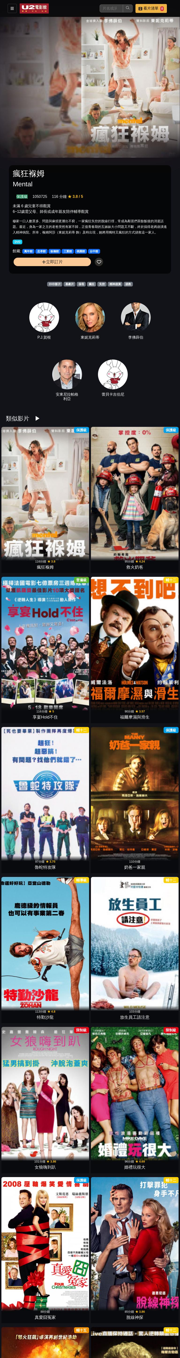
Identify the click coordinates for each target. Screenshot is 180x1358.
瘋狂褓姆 (26, 488)
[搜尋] (111, 8)
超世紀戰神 (111, 1269)
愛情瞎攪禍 (26, 772)
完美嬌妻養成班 (68, 772)
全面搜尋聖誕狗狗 (26, 1269)
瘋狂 (91, 284)
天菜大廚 (154, 1056)
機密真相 (154, 1198)
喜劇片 (69, 284)
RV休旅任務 (68, 1340)
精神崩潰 (115, 284)
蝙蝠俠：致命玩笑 (69, 1056)
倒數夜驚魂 (68, 1198)
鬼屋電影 (154, 1127)
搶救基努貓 (26, 1056)
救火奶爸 (68, 488)
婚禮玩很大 (68, 630)
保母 (81, 284)
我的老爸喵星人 (154, 985)
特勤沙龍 (111, 559)
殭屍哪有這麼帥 (111, 1198)
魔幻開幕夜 (154, 914)
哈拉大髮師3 (111, 1056)
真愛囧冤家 (111, 630)
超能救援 (68, 843)
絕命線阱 (68, 701)
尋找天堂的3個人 (111, 914)
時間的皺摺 (68, 914)
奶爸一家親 (68, 559)
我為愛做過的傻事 (154, 843)
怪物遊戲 (26, 1127)
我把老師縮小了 (26, 985)
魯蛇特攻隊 (26, 559)
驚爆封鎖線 (26, 701)
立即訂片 (52, 261)
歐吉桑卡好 (111, 1340)
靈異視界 (26, 914)
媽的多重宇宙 (111, 701)
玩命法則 (26, 1198)
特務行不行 (154, 1269)
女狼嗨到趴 (26, 630)
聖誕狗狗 (68, 1269)
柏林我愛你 (154, 772)
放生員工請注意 (154, 559)
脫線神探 (154, 630)
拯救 (128, 284)
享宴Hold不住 (111, 488)
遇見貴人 (68, 985)
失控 (102, 284)
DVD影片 (54, 284)
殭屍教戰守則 (68, 1127)
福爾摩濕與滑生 (154, 488)
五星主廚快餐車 (111, 1127)
